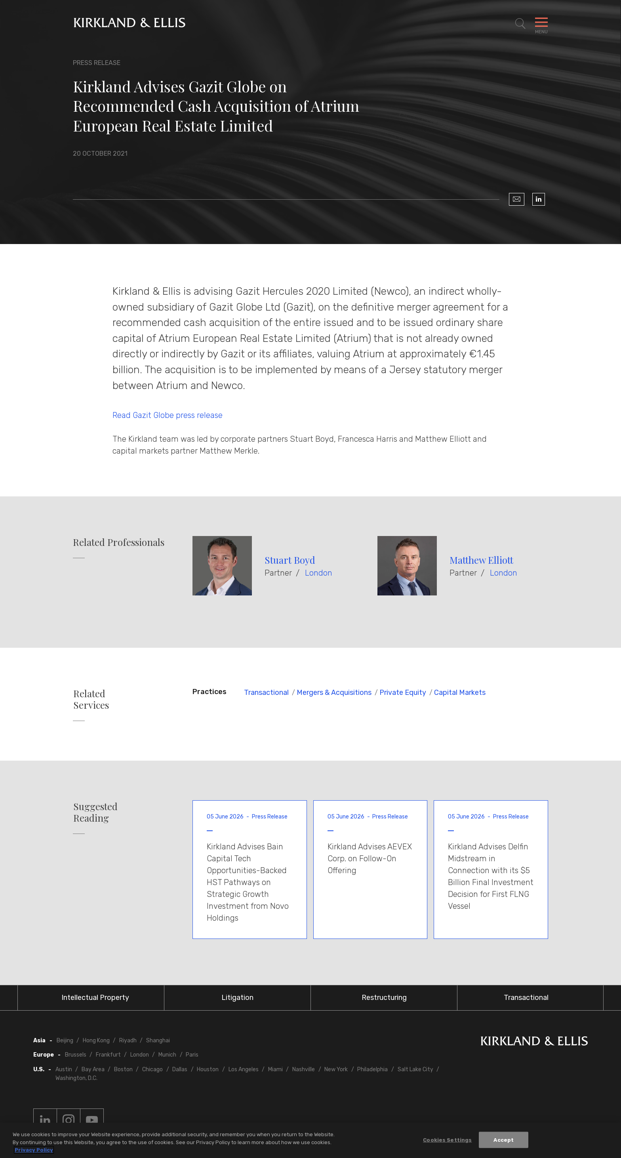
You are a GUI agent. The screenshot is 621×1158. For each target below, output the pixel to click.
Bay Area (93, 1069)
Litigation (237, 997)
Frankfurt (108, 1054)
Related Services (91, 699)
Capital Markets (460, 692)
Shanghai (158, 1040)
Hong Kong (96, 1040)
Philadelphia (372, 1069)
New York (336, 1069)
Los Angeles (244, 1069)
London (318, 573)
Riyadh (128, 1040)
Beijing (65, 1040)
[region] (310, 1140)
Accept (503, 1140)
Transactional (266, 692)
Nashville (303, 1069)
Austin (63, 1069)
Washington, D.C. (76, 1078)
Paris (192, 1054)
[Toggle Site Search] (520, 24)
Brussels (75, 1054)
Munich (167, 1054)
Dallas (179, 1069)
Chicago (152, 1069)
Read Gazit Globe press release (167, 415)
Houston (208, 1069)
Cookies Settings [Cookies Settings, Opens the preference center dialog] (447, 1140)
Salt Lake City (415, 1069)
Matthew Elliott (481, 559)
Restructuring (384, 997)
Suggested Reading (95, 812)
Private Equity (402, 692)
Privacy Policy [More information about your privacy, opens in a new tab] (34, 1150)
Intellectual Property (95, 997)
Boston (123, 1069)
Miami (275, 1069)
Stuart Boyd (290, 559)
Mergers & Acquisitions (334, 692)
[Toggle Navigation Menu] (541, 24)
